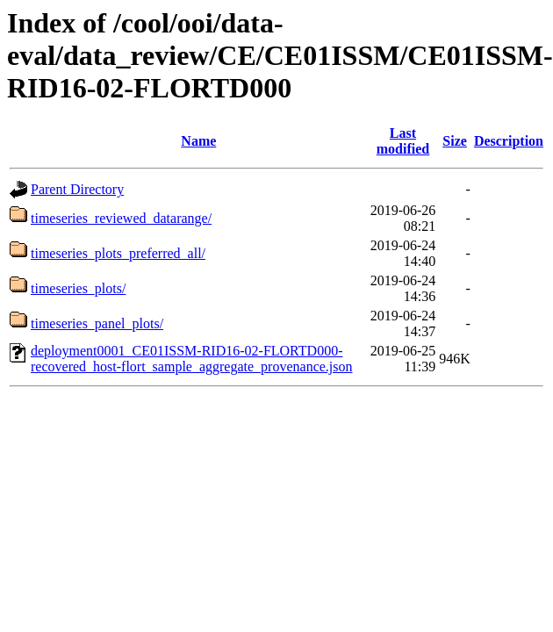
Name (198, 140)
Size (454, 140)
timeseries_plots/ (78, 288)
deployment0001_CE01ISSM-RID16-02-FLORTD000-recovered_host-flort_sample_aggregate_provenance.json (192, 358)
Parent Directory (77, 189)
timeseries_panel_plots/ (97, 323)
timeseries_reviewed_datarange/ (121, 218)
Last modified (403, 141)
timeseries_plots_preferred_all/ (118, 253)
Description (508, 140)
